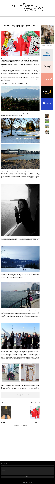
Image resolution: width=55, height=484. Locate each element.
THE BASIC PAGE (30, 482)
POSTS (3, 422)
